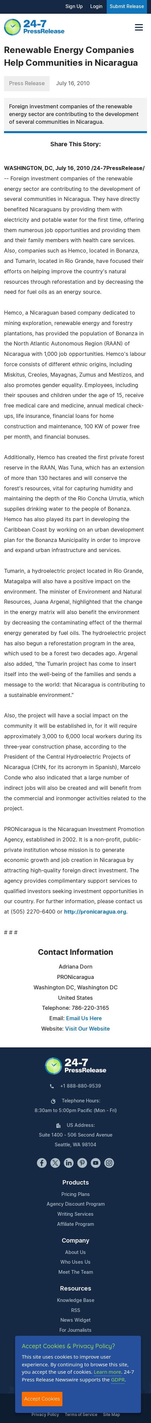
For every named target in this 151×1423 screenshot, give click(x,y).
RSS (75, 1310)
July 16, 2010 (73, 83)
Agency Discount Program (76, 1204)
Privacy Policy (45, 1415)
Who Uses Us (75, 1262)
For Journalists (75, 1330)
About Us (75, 1252)
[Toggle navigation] (139, 27)
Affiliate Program (75, 1224)
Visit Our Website (87, 1029)
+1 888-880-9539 (80, 1086)
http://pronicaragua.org (95, 912)
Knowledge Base (75, 1300)
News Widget (75, 1320)
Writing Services (75, 1214)
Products (75, 1183)
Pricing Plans (75, 1194)
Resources (75, 1289)
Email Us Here (84, 1018)
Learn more (107, 1371)
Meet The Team (75, 1272)
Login (96, 6)
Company (75, 1241)
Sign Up (74, 6)
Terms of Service (81, 1415)
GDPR (117, 1379)
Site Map (111, 1415)
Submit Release (127, 6)
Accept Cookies (42, 1398)
